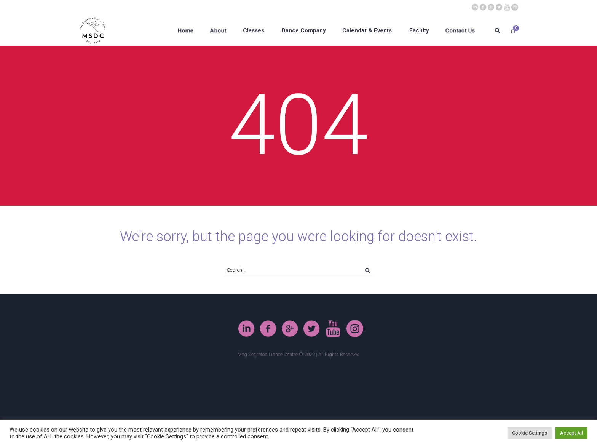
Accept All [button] (571, 433)
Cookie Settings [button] (529, 433)
